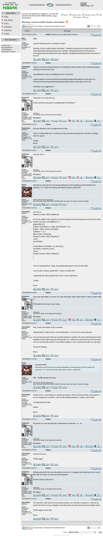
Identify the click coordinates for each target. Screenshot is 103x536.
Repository (8, 30)
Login (86, 17)
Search (66, 15)
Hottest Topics (76, 15)
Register (77, 17)
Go (99, 26)
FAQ (100, 15)
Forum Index (38, 26)
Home (6, 17)
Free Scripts (8, 20)
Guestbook (8, 27)
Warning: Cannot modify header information (43, 22)
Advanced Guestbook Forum (54, 26)
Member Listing (90, 15)
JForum (68, 535)
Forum (6, 23)
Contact (6, 34)
